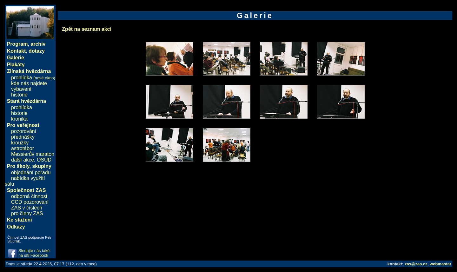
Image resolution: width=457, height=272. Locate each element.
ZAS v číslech (26, 207)
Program (17, 44)
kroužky (20, 142)
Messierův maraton (32, 154)
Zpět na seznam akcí (86, 29)
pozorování (23, 131)
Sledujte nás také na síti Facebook (34, 253)
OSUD (44, 160)
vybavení (21, 89)
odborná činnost (29, 196)
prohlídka (33, 77)
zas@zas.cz (416, 264)
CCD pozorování (30, 202)
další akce (22, 160)
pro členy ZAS (27, 213)
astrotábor (22, 148)
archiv (37, 44)
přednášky (23, 137)
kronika (19, 119)
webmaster (440, 264)
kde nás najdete (29, 83)
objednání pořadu (31, 172)
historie (19, 94)
